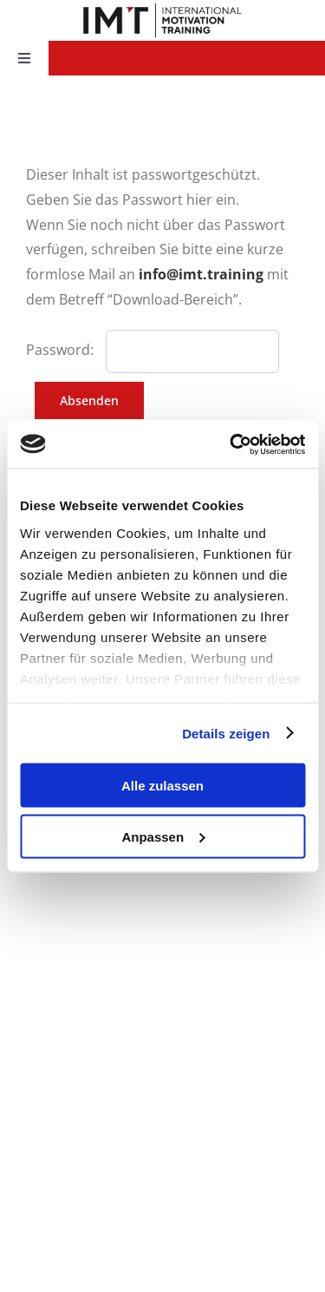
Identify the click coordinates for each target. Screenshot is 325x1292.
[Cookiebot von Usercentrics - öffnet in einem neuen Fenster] (231, 444)
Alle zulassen (162, 785)
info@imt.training (201, 274)
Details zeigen (226, 732)
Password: (61, 349)
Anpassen (163, 836)
